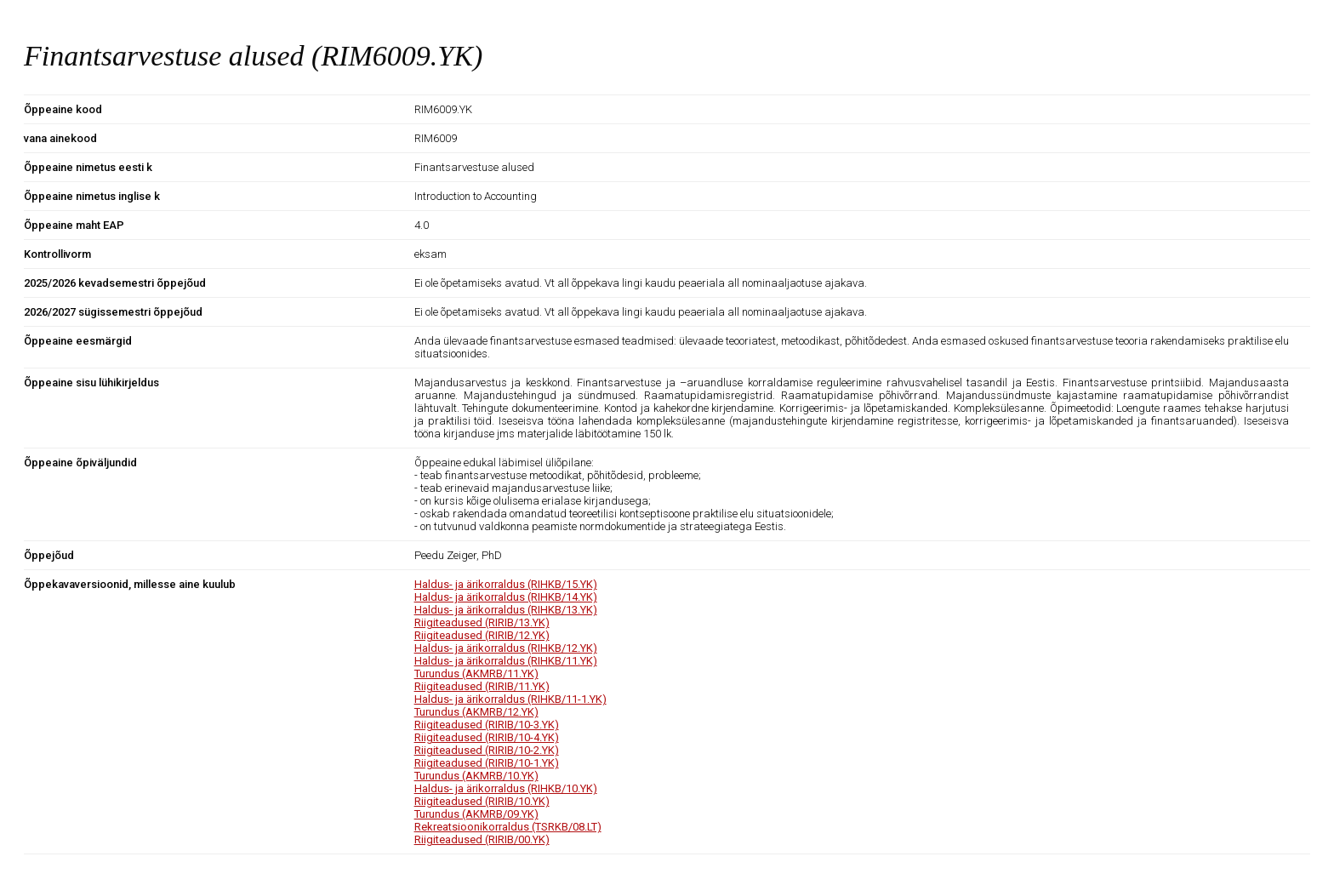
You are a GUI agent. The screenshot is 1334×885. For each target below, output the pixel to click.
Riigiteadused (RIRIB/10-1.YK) (486, 763)
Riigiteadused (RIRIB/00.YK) (482, 839)
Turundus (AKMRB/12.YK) (476, 711)
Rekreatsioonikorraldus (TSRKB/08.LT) (507, 826)
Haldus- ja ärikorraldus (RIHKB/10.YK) (505, 788)
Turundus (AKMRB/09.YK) (476, 814)
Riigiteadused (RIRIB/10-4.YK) (486, 737)
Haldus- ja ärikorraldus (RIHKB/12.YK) (505, 648)
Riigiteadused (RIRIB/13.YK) (482, 622)
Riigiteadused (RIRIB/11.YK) (482, 686)
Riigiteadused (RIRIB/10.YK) (482, 801)
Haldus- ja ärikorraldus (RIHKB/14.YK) (505, 597)
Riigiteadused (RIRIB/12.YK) (482, 635)
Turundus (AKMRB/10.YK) (476, 775)
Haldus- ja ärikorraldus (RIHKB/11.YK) (505, 660)
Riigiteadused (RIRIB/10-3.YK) (486, 724)
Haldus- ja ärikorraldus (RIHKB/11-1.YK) (510, 699)
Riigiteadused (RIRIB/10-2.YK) (486, 750)
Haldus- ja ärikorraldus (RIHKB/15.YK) (505, 584)
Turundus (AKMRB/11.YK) (476, 673)
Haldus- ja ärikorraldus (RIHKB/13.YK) (505, 609)
